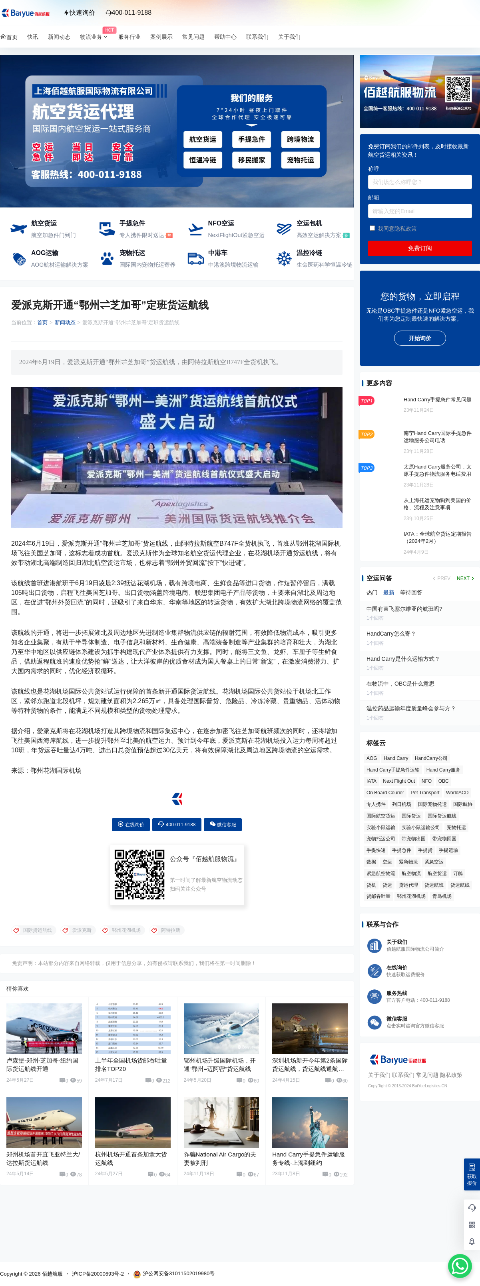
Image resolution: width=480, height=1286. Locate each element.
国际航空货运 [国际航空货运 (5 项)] (380, 816)
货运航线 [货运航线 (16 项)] (460, 885)
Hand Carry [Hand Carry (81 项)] (396, 758)
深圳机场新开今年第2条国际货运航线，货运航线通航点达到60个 (309, 1069)
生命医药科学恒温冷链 (325, 264)
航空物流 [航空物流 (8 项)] (411, 873)
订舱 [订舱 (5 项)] (458, 873)
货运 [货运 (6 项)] (387, 885)
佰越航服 (51, 1274)
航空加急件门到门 (53, 235)
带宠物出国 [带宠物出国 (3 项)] (414, 838)
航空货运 (44, 223)
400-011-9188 (129, 12)
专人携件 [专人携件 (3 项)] (376, 804)
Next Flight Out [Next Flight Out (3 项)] (399, 781)
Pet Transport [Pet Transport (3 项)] (425, 793)
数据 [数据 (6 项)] (371, 862)
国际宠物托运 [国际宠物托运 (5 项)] (432, 804)
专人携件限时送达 (142, 235)
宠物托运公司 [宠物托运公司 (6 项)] (380, 838)
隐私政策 (451, 1075)
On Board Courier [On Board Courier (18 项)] (385, 793)
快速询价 (79, 12)
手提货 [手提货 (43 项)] (425, 850)
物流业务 (97, 37)
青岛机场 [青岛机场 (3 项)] (442, 896)
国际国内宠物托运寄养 (147, 264)
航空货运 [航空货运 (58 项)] (437, 873)
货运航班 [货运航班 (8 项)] (434, 885)
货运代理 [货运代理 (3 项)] (408, 885)
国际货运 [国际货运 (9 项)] (411, 816)
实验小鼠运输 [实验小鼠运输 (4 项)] (380, 827)
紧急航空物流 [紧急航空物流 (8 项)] (380, 873)
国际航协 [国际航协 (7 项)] (462, 804)
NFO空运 (221, 223)
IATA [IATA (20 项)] (371, 781)
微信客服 (222, 824)
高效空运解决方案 (319, 235)
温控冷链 (309, 252)
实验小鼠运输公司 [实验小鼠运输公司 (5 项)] (421, 827)
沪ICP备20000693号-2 (98, 1274)
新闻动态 (65, 322)
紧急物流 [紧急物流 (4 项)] (408, 862)
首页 (42, 322)
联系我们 (403, 1075)
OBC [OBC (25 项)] (443, 781)
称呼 (373, 168)
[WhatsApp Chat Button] (460, 1266)
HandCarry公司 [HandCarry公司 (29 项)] (431, 758)
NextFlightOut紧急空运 (236, 235)
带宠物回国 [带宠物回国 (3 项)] (444, 838)
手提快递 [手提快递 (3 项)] (376, 850)
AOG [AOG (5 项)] (371, 758)
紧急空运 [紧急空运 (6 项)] (434, 862)
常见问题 (427, 1075)
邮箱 (373, 197)
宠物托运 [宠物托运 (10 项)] (456, 827)
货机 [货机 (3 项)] (371, 885)
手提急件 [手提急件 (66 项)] (401, 850)
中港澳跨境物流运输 (233, 264)
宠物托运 (132, 252)
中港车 (217, 252)
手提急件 (132, 223)
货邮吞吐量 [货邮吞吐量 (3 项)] (378, 896)
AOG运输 (44, 252)
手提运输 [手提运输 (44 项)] (448, 850)
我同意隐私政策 (397, 228)
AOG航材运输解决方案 (59, 264)
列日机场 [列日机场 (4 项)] (401, 804)
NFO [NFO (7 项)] (427, 781)
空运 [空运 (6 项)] (387, 862)
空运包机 (309, 223)
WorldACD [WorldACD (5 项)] (457, 793)
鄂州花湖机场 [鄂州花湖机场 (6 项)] (411, 896)
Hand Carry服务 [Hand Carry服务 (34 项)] (443, 770)
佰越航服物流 (214, 858)
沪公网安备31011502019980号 (174, 1274)
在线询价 (131, 824)
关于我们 (379, 1075)
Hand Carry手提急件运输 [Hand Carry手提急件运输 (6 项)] (393, 770)
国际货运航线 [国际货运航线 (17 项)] (442, 816)
